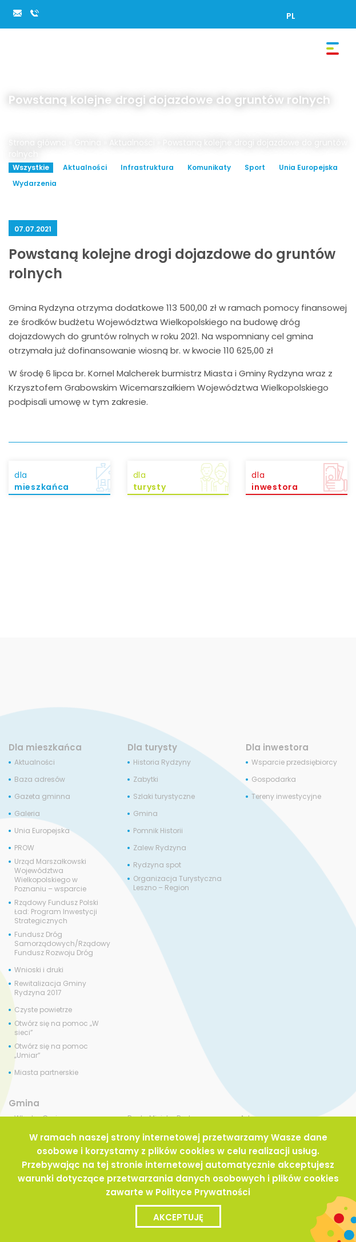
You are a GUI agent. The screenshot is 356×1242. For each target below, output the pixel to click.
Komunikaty (209, 167)
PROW (24, 848)
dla (62, 481)
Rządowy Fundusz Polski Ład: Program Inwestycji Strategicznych (56, 912)
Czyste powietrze (43, 1009)
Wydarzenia (35, 183)
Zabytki (145, 779)
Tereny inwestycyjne (286, 796)
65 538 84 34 (34, 13)
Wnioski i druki (38, 970)
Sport (255, 167)
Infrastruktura (147, 167)
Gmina (87, 142)
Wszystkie (31, 167)
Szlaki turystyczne (164, 796)
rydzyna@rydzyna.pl (17, 13)
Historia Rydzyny (162, 762)
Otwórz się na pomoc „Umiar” (51, 1051)
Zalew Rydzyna (159, 848)
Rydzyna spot (157, 865)
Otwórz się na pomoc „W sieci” (56, 1028)
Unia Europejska (308, 167)
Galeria (27, 813)
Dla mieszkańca (45, 747)
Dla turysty (152, 747)
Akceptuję (178, 1217)
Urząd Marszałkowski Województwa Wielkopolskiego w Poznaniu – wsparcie (50, 875)
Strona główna (37, 142)
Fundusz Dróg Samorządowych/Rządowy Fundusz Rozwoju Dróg (62, 943)
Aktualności (132, 142)
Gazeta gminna (42, 796)
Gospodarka (273, 779)
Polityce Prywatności (202, 1192)
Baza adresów (39, 779)
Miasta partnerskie (46, 1072)
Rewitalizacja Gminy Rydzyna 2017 (50, 988)
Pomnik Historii (158, 830)
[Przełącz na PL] (290, 16)
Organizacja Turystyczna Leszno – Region (177, 883)
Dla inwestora (277, 747)
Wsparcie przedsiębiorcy (294, 762)
